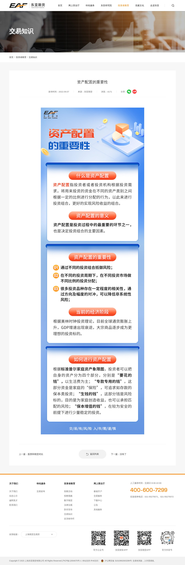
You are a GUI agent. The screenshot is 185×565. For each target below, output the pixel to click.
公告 (96, 505)
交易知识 (33, 57)
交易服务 (98, 496)
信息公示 (13, 496)
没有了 (123, 454)
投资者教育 (123, 5)
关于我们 (13, 491)
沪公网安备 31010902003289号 (118, 561)
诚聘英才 (13, 500)
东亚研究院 (106, 5)
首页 (60, 5)
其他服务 (98, 509)
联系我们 (13, 505)
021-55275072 (167, 496)
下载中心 (98, 500)
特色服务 (90, 5)
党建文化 (139, 5)
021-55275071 (151, 496)
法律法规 (68, 505)
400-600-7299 (148, 490)
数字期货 (68, 500)
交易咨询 (41, 491)
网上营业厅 (74, 5)
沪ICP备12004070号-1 (71, 561)
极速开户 (98, 491)
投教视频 (68, 496)
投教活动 (68, 491)
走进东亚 (154, 5)
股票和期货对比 (35, 454)
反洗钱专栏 (69, 518)
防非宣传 (68, 509)
